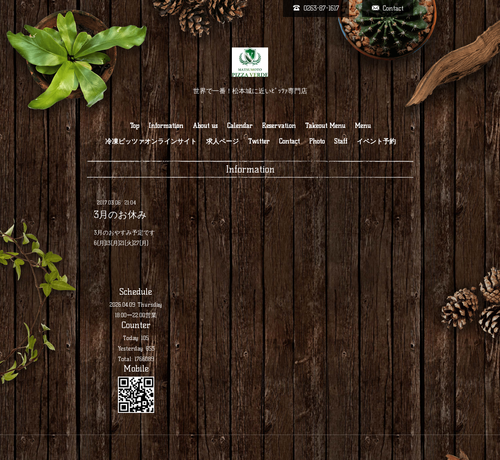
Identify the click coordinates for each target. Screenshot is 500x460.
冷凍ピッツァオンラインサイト (151, 141)
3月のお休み (120, 214)
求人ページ (222, 141)
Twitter (259, 141)
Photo (317, 141)
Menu (363, 126)
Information (166, 126)
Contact (289, 141)
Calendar (240, 126)
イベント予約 (376, 141)
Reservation (279, 126)
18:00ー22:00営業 (136, 315)
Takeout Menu (325, 126)
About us (205, 126)
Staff (340, 141)
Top (134, 126)
